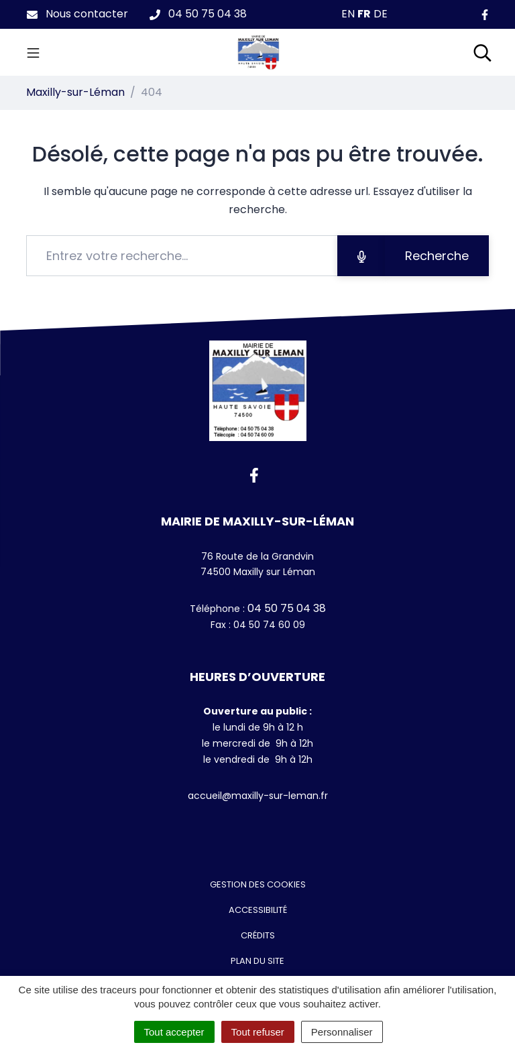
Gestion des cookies (258, 884)
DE (381, 13)
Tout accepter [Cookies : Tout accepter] (174, 1032)
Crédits (258, 935)
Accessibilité (258, 910)
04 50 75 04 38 (285, 608)
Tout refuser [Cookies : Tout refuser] (257, 1032)
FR (364, 13)
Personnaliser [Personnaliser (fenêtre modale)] (342, 1032)
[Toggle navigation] (33, 52)
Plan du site (257, 960)
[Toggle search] (482, 52)
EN (348, 13)
